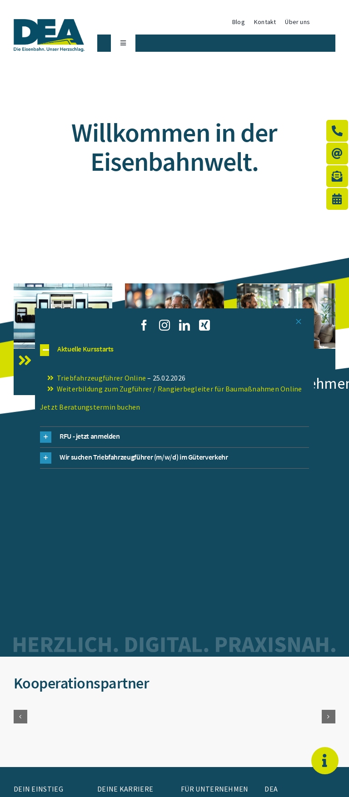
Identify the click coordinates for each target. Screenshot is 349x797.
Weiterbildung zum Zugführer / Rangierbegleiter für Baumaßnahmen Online (179, 388)
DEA (271, 788)
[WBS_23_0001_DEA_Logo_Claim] (49, 23)
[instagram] (164, 325)
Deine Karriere (125, 788)
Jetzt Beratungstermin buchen (90, 406)
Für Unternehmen (215, 788)
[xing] (204, 325)
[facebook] (144, 325)
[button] (20, 716)
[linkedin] (184, 325)
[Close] (298, 321)
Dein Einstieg (38, 788)
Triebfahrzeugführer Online (101, 377)
